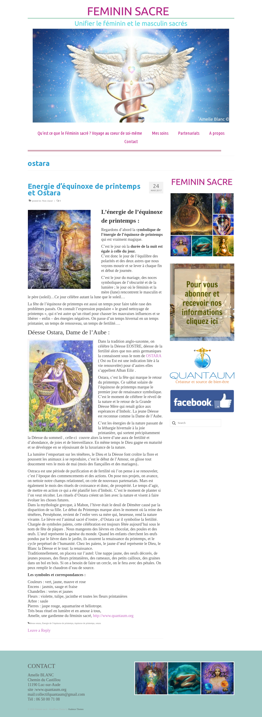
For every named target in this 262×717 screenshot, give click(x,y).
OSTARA (153, 356)
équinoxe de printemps (85, 623)
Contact (131, 141)
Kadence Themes (76, 709)
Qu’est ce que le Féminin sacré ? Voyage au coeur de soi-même (90, 133)
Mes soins (160, 133)
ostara (98, 623)
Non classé (47, 200)
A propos (216, 133)
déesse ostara (35, 623)
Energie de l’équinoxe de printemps (57, 623)
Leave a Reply (39, 630)
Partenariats (188, 133)
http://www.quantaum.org (113, 615)
